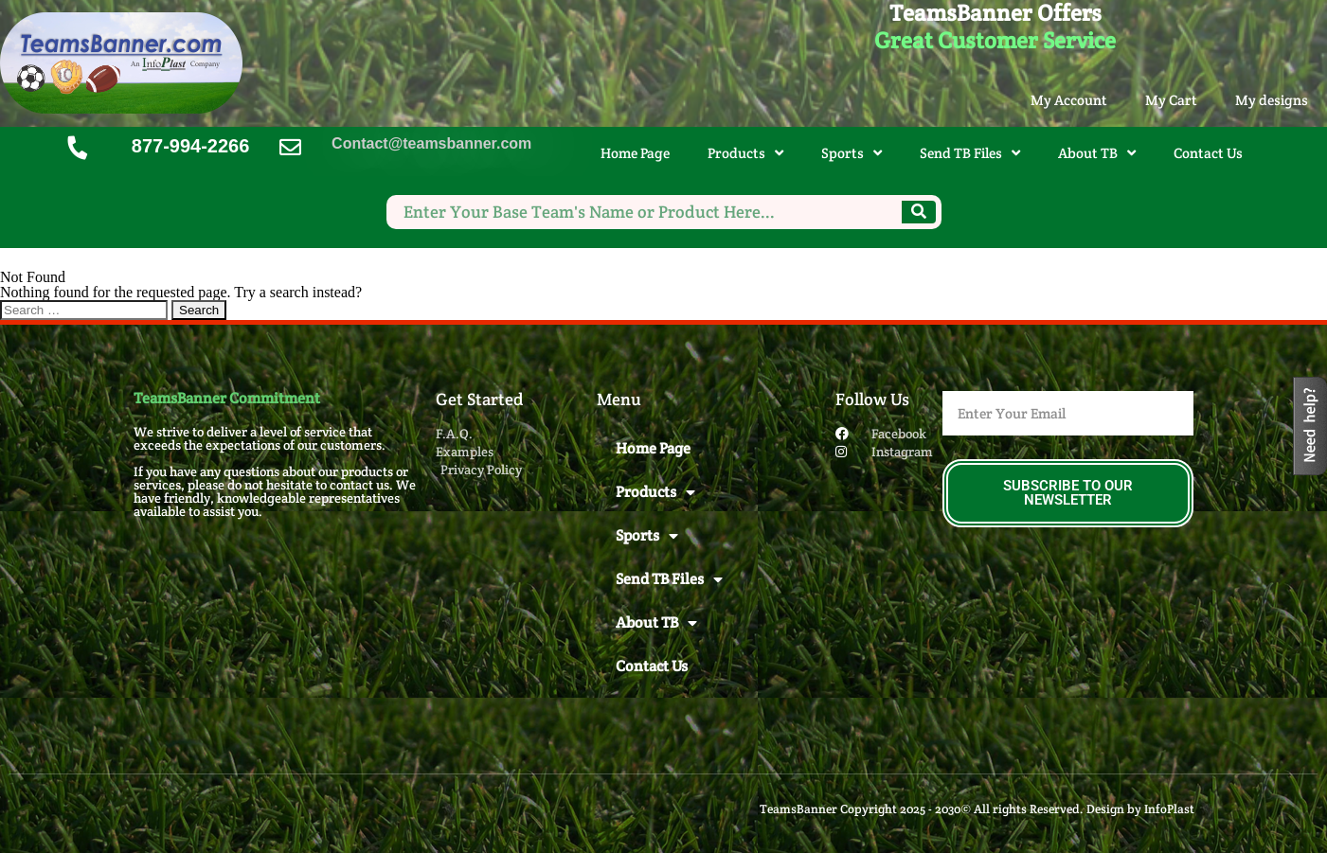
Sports (851, 152)
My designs (1271, 100)
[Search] (919, 212)
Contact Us (1208, 153)
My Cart (1171, 100)
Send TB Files (970, 152)
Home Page (635, 153)
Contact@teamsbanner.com (431, 143)
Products (745, 152)
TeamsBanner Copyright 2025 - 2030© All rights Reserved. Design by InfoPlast (977, 809)
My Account (1069, 100)
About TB (1097, 152)
